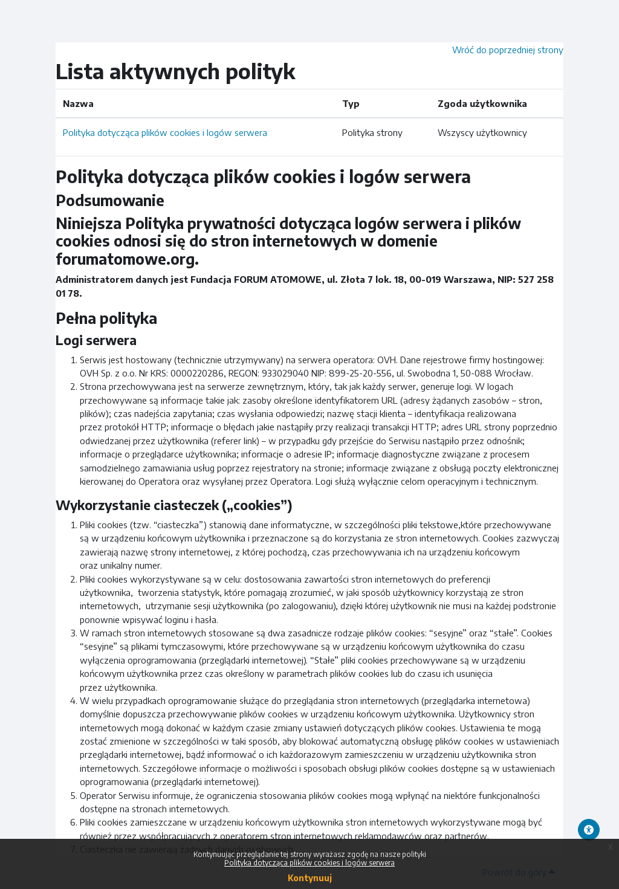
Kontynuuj (310, 878)
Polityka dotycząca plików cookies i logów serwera (165, 132)
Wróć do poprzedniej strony (507, 49)
